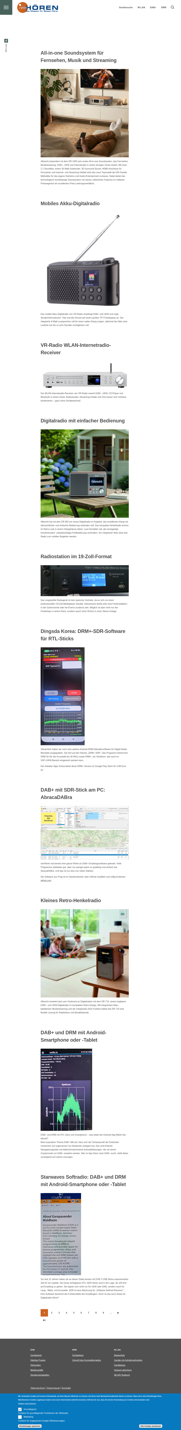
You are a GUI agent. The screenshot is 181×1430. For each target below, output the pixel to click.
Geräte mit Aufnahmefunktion (128, 1360)
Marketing (28, 1417)
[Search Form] (172, 17)
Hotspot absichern (123, 1370)
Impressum (53, 1388)
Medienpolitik (36, 1370)
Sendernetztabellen (39, 1375)
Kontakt (66, 1388)
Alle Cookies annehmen (150, 1426)
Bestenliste (119, 1355)
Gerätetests (36, 1355)
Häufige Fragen (38, 1360)
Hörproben (35, 1365)
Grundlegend (30, 1409)
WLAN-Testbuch (122, 1375)
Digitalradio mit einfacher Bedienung (83, 421)
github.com (46, 880)
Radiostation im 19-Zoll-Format (76, 556)
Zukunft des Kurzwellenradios (86, 1360)
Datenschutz (37, 1388)
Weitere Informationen (27, 1403)
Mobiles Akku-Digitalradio (70, 203)
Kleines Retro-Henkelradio (71, 900)
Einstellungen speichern (29, 1426)
